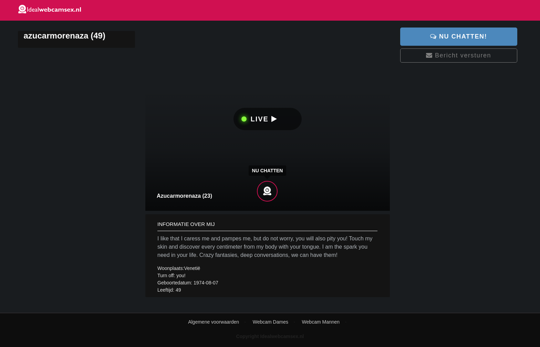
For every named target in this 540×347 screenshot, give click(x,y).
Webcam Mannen (321, 322)
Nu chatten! (458, 36)
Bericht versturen (458, 55)
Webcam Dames (270, 322)
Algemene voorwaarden (213, 322)
